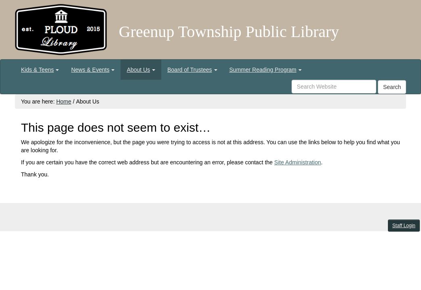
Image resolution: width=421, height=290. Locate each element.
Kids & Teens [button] (40, 69)
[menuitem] (40, 70)
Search (392, 87)
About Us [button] (141, 69)
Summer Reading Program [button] (265, 69)
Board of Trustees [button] (192, 69)
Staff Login (403, 225)
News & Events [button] (93, 69)
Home (63, 101)
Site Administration (297, 162)
